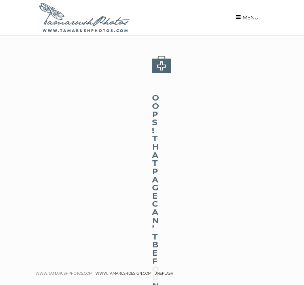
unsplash (163, 273)
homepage (126, 137)
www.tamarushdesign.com (123, 273)
